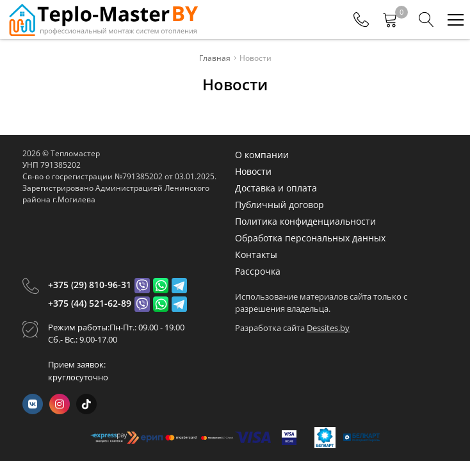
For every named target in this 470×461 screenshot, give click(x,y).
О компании (262, 155)
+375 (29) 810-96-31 (89, 285)
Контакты (256, 254)
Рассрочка (257, 271)
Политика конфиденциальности (305, 221)
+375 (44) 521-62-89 (89, 303)
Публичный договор (279, 204)
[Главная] (102, 19)
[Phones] (361, 19)
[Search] (426, 19)
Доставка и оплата (276, 188)
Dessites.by (328, 328)
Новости (253, 171)
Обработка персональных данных (310, 238)
